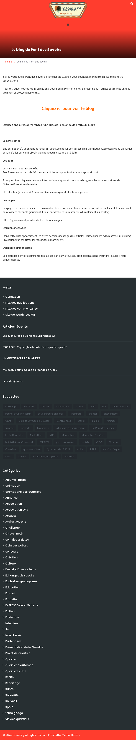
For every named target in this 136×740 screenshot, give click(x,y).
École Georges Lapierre (21, 581)
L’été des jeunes (12, 381)
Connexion (12, 296)
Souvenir (11, 701)
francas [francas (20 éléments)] (9, 427)
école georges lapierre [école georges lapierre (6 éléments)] (45, 456)
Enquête (11, 599)
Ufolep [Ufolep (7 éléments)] (22, 456)
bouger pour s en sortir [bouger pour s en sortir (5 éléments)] (50, 413)
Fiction (10, 611)
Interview (11, 623)
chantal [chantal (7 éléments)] (93, 413)
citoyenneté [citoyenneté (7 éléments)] (111, 413)
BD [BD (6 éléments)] (104, 406)
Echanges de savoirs (19, 575)
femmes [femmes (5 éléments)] (111, 420)
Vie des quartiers (17, 719)
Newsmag (18, 735)
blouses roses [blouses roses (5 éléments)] (120, 406)
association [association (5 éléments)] (62, 406)
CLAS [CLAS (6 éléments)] (8, 420)
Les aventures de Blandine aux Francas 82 (29, 335)
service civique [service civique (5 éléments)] (111, 449)
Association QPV (16, 509)
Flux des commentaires (21, 308)
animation (12, 486)
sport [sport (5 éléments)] (8, 456)
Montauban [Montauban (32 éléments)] (68, 435)
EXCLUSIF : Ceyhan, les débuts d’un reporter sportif (35, 347)
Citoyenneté (13, 533)
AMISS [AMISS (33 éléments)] (45, 406)
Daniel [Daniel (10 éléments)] (81, 420)
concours (11, 551)
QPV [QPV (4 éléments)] (99, 442)
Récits (9, 677)
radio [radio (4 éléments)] (80, 449)
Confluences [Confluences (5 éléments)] (64, 420)
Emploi (10, 593)
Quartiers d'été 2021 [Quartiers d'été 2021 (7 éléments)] (58, 449)
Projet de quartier (17, 653)
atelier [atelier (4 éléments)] (79, 406)
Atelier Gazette (15, 521)
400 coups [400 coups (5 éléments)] (11, 406)
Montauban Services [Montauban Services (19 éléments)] (93, 435)
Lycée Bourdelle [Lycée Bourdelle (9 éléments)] (14, 435)
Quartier (11, 659)
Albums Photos (15, 480)
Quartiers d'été (15, 671)
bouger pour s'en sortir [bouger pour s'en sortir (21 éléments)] (18, 413)
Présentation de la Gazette (24, 647)
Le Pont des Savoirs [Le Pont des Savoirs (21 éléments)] (103, 427)
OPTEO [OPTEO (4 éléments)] (44, 442)
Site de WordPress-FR (20, 315)
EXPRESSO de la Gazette (21, 605)
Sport (9, 707)
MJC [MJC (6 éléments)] (52, 435)
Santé (9, 689)
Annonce (11, 498)
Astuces (11, 516)
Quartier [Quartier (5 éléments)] (114, 442)
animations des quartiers (23, 492)
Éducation (12, 587)
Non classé (13, 635)
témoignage (14, 713)
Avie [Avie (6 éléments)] (92, 406)
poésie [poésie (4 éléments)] (85, 442)
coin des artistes (17, 539)
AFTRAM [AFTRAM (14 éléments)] (29, 406)
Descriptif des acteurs (20, 569)
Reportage (12, 683)
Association (13, 504)
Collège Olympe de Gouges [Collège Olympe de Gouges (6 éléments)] (34, 420)
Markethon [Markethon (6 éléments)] (36, 435)
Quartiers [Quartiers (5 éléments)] (10, 449)
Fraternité (12, 617)
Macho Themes (71, 735)
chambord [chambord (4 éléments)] (75, 413)
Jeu (7, 629)
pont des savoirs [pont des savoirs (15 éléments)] (65, 442)
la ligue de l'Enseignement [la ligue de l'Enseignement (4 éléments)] (70, 427)
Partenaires (13, 641)
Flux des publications (20, 303)
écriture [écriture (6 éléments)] (69, 456)
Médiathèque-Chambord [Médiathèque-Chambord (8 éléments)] (19, 442)
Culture (10, 563)
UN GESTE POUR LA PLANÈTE (21, 358)
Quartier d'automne (19, 665)
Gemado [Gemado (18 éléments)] (25, 427)
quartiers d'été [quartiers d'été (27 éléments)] (31, 449)
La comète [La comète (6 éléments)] (43, 427)
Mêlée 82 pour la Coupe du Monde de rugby (30, 369)
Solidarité (12, 695)
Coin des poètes (16, 545)
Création (11, 557)
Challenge (12, 528)
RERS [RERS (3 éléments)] (93, 449)
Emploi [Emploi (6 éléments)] (95, 420)
